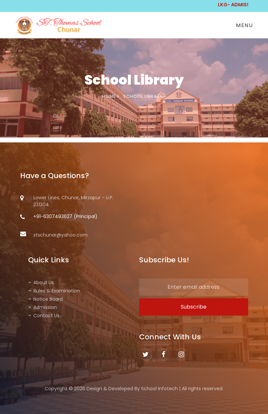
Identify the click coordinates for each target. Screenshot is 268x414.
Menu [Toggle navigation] (244, 25)
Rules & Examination (54, 290)
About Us (41, 282)
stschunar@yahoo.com (54, 235)
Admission (42, 307)
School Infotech (159, 388)
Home (110, 96)
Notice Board (45, 299)
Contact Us (43, 315)
